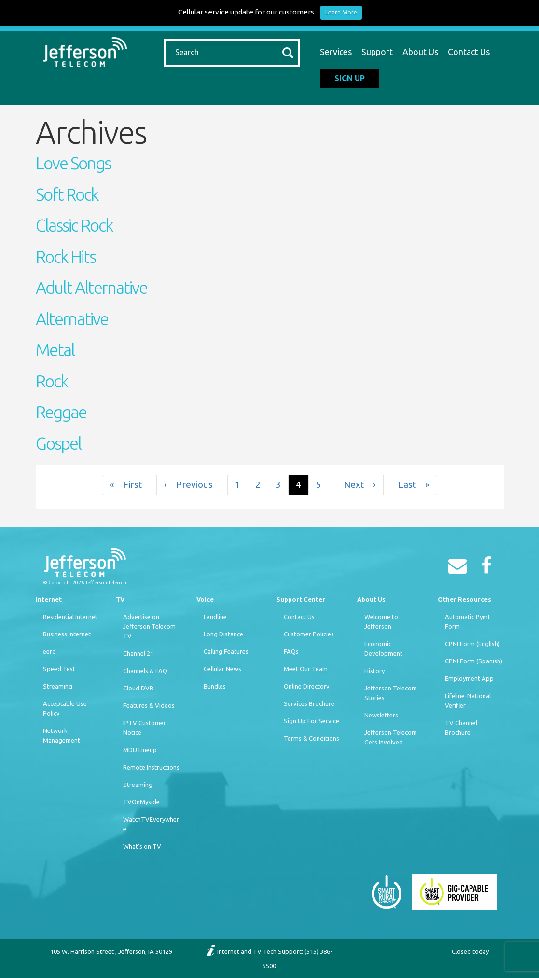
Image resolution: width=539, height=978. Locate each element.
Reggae (61, 412)
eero (49, 651)
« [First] (129, 484)
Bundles (215, 686)
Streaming (57, 686)
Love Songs (73, 163)
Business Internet (67, 634)
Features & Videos (149, 705)
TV (120, 599)
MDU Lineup (140, 749)
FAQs (291, 651)
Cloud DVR (138, 688)
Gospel (58, 443)
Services (336, 51)
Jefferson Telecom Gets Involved (390, 737)
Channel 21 (138, 653)
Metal (55, 349)
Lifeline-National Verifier (468, 700)
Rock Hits (66, 256)
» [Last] (410, 484)
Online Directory (306, 686)
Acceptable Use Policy (65, 708)
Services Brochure (309, 703)
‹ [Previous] (192, 484)
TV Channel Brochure (461, 727)
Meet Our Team (306, 668)
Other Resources (464, 599)
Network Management (61, 735)
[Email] (459, 569)
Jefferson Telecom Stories (390, 693)
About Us (420, 51)
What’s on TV (142, 846)
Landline (215, 616)
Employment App (469, 678)
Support (377, 51)
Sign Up (349, 78)
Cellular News (222, 668)
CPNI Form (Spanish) (473, 661)
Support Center (300, 599)
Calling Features (226, 651)
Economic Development (383, 648)
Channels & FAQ (145, 670)
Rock (52, 381)
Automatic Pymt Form (467, 621)
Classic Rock (74, 225)
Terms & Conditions (311, 738)
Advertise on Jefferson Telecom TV (149, 626)
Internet (49, 599)
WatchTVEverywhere (151, 824)
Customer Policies (309, 634)
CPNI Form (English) (472, 643)
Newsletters (381, 715)
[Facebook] (489, 569)
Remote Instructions (151, 767)
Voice (205, 599)
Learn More (341, 12)
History (374, 670)
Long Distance (223, 634)
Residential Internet (70, 616)
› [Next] (356, 484)
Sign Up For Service (311, 720)
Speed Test (59, 668)
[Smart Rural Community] (386, 891)
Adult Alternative (91, 287)
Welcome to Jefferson (381, 621)
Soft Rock (67, 194)
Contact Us (469, 51)
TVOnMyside (141, 802)
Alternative (72, 319)
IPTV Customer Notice (144, 727)
